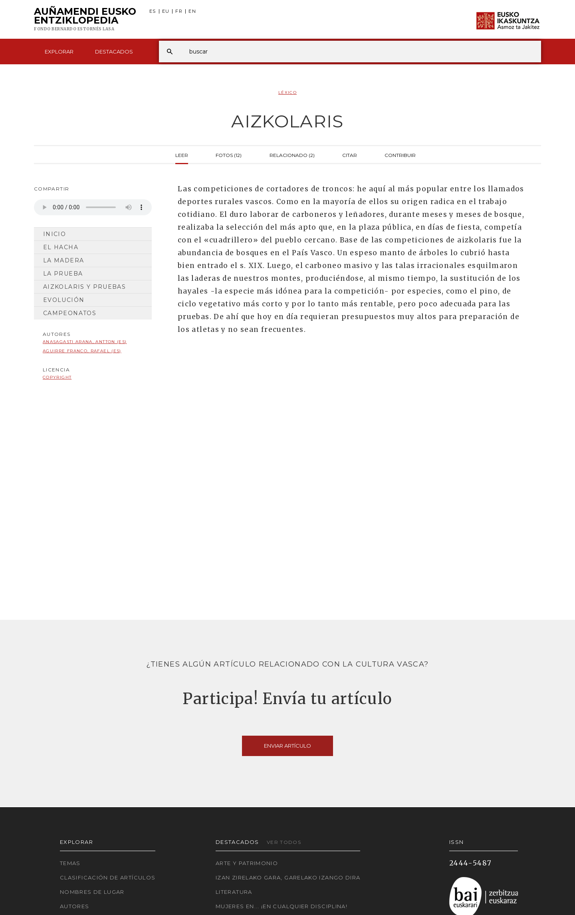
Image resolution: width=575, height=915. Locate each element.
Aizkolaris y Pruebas (84, 286)
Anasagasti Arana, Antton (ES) (85, 341)
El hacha (60, 247)
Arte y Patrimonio (247, 863)
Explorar (59, 51)
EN (192, 11)
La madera (63, 260)
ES (152, 11)
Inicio (54, 234)
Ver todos (284, 842)
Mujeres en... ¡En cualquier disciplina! (281, 906)
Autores (74, 906)
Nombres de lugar (92, 892)
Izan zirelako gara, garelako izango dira (288, 877)
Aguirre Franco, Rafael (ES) (82, 350)
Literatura (234, 892)
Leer (181, 154)
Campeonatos (69, 313)
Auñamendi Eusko (85, 20)
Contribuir (400, 154)
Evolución (63, 300)
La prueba (63, 273)
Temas (70, 863)
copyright (57, 377)
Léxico (287, 92)
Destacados (114, 51)
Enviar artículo (287, 745)
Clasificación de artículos (107, 877)
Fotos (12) (229, 154)
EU (166, 11)
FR (178, 11)
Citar (349, 154)
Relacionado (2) (292, 154)
